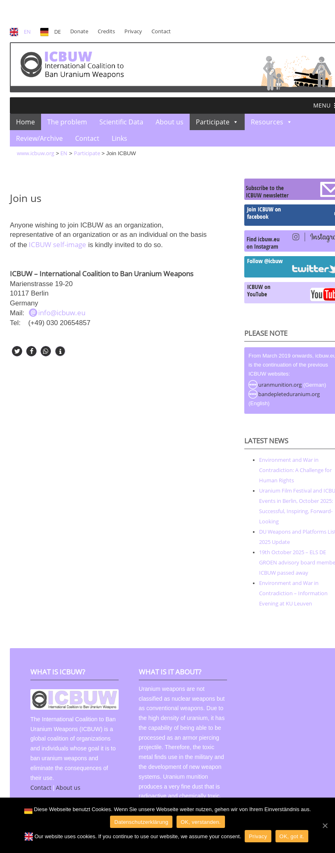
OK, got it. (292, 836)
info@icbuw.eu (61, 312)
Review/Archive (39, 138)
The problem (67, 121)
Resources (267, 121)
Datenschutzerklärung (141, 822)
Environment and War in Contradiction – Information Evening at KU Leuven (293, 593)
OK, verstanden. (201, 822)
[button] (321, 105)
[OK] (325, 825)
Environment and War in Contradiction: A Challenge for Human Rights (295, 470)
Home (25, 121)
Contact (161, 31)
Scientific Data (121, 121)
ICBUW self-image (56, 244)
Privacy (133, 31)
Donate (79, 31)
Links (119, 138)
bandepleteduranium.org (289, 394)
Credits (106, 31)
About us (170, 121)
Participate (212, 121)
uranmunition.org (280, 384)
